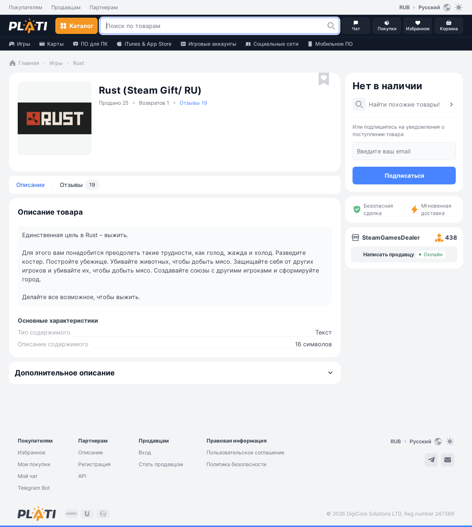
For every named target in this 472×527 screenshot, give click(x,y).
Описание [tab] (30, 184)
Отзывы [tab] (80, 185)
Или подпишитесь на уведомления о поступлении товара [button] (398, 130)
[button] (331, 25)
